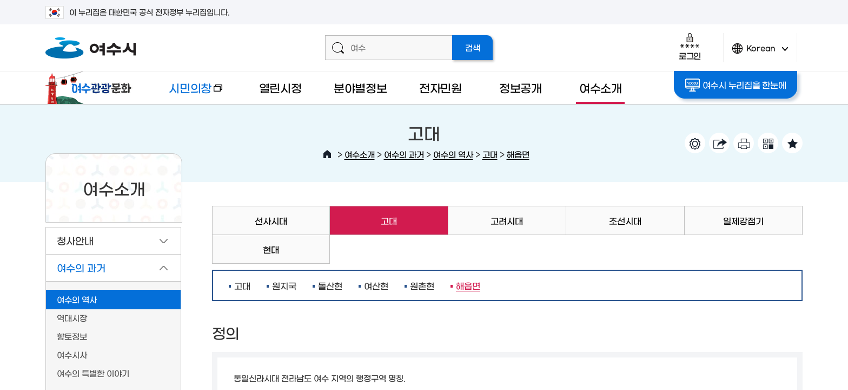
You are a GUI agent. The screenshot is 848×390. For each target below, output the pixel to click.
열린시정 (280, 87)
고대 (490, 154)
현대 (271, 249)
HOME (327, 154)
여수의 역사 (453, 154)
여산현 (376, 285)
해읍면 (518, 154)
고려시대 (507, 220)
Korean (760, 52)
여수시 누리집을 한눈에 (735, 85)
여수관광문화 (91, 88)
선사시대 (271, 220)
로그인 (690, 46)
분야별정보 (360, 87)
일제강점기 (743, 220)
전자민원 (440, 87)
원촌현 (422, 285)
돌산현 (330, 285)
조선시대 (625, 220)
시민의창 (186, 93)
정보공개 (520, 87)
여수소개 (600, 87)
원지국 (284, 285)
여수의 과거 (404, 154)
